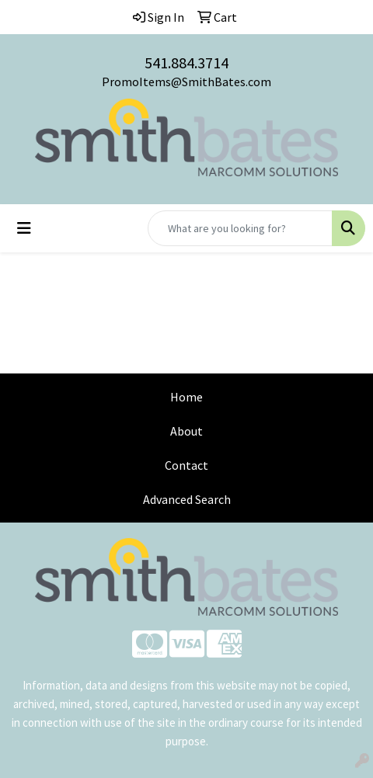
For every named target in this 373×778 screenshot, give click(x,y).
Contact (186, 465)
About (186, 431)
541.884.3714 (186, 62)
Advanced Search (187, 499)
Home (186, 397)
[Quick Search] (240, 228)
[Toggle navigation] (24, 228)
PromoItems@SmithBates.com (186, 81)
